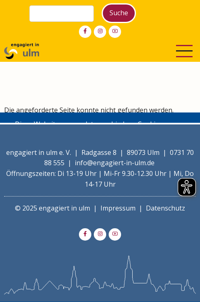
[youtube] (115, 32)
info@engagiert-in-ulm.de (115, 162)
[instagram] (100, 32)
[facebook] (85, 32)
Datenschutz (165, 208)
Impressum (118, 208)
